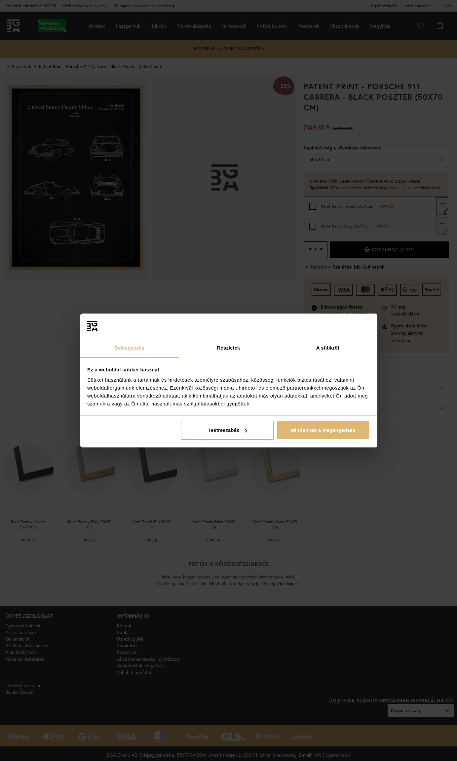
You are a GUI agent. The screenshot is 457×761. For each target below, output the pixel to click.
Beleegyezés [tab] (129, 348)
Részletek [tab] (228, 348)
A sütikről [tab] (327, 348)
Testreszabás (227, 430)
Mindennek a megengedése (323, 430)
